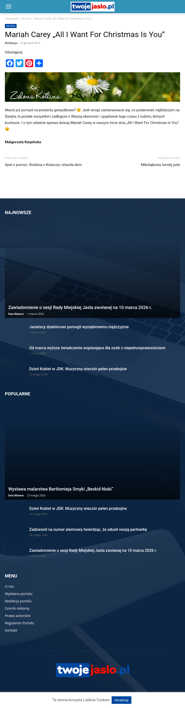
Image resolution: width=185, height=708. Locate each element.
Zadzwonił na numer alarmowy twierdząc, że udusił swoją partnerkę (88, 529)
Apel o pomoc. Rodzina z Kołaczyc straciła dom (43, 165)
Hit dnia (26, 18)
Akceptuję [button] (121, 700)
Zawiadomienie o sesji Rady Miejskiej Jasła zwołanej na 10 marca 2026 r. (80, 307)
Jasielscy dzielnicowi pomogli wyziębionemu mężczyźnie (79, 327)
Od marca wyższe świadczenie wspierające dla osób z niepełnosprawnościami (97, 348)
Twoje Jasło (12, 18)
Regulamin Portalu (19, 623)
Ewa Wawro (16, 314)
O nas (9, 586)
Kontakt (11, 630)
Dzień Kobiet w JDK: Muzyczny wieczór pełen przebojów (78, 369)
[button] (8, 6)
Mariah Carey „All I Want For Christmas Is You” (85, 34)
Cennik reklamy (17, 608)
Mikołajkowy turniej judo (160, 165)
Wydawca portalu (18, 593)
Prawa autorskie (17, 615)
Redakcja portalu (18, 601)
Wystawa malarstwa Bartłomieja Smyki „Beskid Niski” (60, 489)
